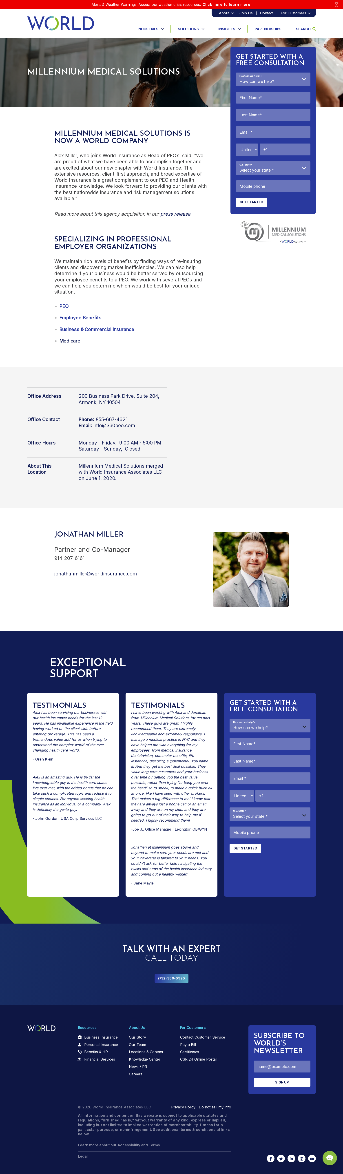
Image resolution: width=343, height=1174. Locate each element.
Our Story (137, 1037)
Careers (135, 1074)
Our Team (137, 1044)
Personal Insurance (101, 1044)
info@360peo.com (114, 425)
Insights (226, 29)
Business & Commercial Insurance (97, 329)
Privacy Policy (183, 1107)
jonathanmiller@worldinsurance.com (95, 574)
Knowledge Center (144, 1059)
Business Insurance (101, 1037)
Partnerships (268, 29)
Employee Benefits (80, 318)
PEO (64, 306)
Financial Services (99, 1059)
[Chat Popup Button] (327, 1154)
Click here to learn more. (227, 4)
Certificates (189, 1052)
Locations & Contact (146, 1052)
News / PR (138, 1066)
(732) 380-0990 (171, 978)
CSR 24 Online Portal (198, 1059)
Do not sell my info (215, 1107)
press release (175, 214)
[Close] (336, 4)
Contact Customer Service (202, 1037)
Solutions (188, 29)
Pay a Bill (188, 1044)
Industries (147, 29)
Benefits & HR (96, 1052)
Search (306, 29)
